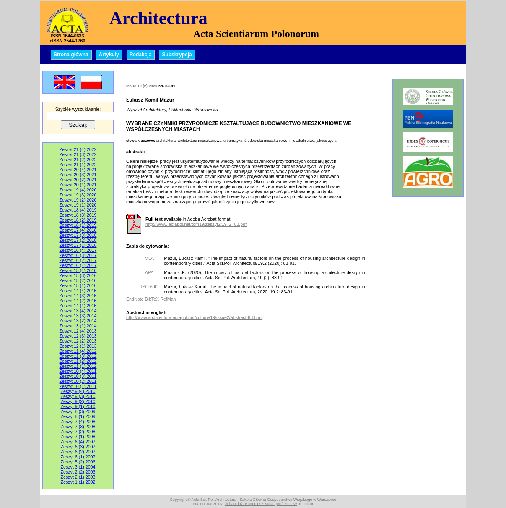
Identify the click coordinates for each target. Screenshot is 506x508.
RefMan (168, 298)
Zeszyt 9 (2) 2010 (78, 401)
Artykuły (109, 55)
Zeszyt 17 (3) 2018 (78, 235)
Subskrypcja (177, 55)
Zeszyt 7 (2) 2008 (78, 431)
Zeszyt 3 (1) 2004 (78, 466)
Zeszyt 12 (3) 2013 (78, 335)
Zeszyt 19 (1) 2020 (78, 204)
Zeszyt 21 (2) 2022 (78, 159)
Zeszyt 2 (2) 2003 (78, 471)
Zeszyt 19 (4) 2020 (78, 189)
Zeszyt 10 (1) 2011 (78, 386)
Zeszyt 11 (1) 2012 (78, 366)
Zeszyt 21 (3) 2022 (78, 154)
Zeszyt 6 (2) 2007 (78, 451)
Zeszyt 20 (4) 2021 (78, 169)
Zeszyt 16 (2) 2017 (78, 260)
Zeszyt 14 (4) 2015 (78, 290)
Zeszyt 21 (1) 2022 (78, 164)
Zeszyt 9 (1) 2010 (78, 406)
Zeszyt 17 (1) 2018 (78, 245)
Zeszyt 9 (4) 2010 (78, 391)
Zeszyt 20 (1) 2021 (78, 184)
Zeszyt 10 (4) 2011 (78, 371)
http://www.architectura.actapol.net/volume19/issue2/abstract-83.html (194, 317)
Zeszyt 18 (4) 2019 (78, 209)
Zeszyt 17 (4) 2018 (78, 230)
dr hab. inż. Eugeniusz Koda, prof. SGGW (261, 504)
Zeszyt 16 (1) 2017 (78, 265)
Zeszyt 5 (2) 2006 (78, 461)
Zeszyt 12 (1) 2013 (78, 345)
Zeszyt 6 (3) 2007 (78, 446)
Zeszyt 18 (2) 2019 (78, 220)
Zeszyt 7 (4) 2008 (78, 421)
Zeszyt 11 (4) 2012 (78, 351)
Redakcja (141, 55)
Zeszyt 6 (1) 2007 (78, 456)
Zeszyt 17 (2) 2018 (78, 240)
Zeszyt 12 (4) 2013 (78, 330)
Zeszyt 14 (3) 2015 (78, 295)
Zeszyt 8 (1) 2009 (78, 416)
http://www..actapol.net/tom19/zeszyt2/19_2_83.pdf (196, 224)
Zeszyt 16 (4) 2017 (78, 250)
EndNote (134, 298)
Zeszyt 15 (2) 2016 (78, 280)
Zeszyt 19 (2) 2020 (78, 199)
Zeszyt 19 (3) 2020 (78, 194)
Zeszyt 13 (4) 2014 (78, 310)
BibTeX (152, 298)
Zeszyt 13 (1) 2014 (78, 325)
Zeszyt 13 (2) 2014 (78, 320)
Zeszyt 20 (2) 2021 (78, 179)
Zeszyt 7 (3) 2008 (78, 426)
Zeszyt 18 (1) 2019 (78, 225)
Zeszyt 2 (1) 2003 (78, 476)
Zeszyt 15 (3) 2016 (78, 275)
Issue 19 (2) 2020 (141, 86)
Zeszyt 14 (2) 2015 (78, 300)
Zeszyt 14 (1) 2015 (78, 305)
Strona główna (71, 55)
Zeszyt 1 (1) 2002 (78, 481)
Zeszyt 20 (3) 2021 (78, 174)
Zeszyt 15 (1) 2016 (78, 285)
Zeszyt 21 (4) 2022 (78, 149)
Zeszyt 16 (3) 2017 (78, 255)
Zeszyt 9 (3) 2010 (78, 396)
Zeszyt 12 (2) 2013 (78, 340)
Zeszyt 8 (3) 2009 (78, 411)
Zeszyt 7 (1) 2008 (78, 436)
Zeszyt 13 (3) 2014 (78, 315)
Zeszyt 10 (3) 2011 (78, 376)
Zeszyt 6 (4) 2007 (78, 441)
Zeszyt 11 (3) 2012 (78, 356)
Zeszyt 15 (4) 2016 (78, 270)
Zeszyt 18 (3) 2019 (78, 214)
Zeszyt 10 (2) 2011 (78, 381)
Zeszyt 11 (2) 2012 (78, 361)
